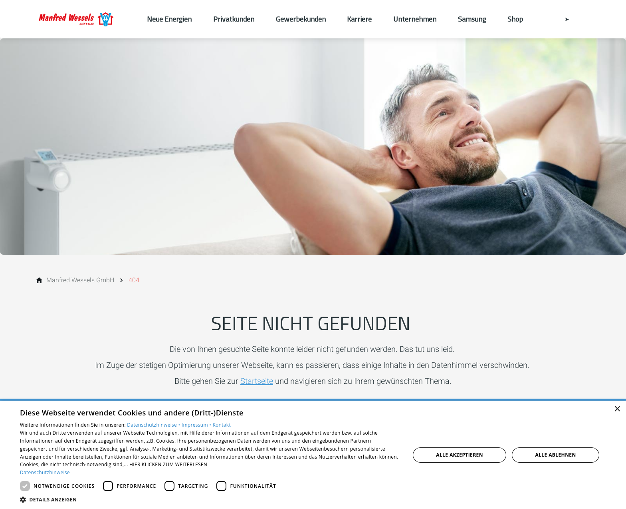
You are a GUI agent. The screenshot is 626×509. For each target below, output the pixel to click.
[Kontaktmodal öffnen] (561, 19)
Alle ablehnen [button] (555, 454)
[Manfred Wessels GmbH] (80, 280)
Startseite (256, 381)
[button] (209, 499)
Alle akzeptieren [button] (459, 454)
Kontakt (221, 424)
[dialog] (313, 455)
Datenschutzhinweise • (154, 424)
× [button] (617, 409)
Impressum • (197, 424)
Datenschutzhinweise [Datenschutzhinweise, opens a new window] (45, 472)
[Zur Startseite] (86, 19)
